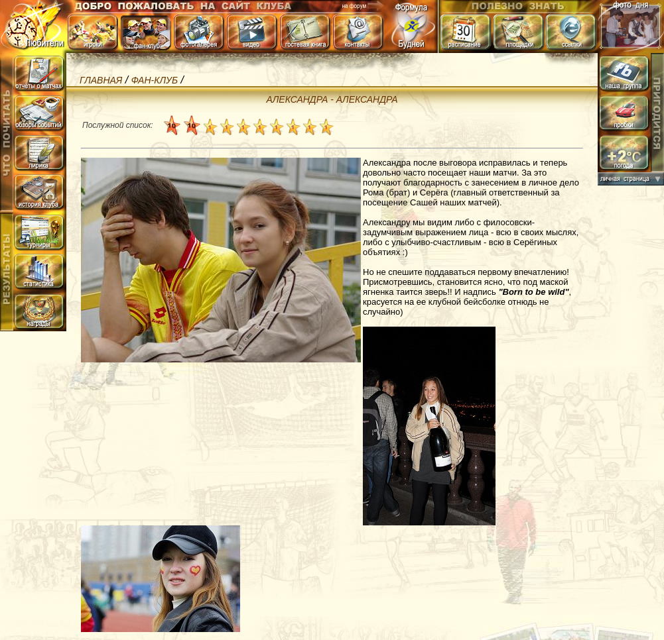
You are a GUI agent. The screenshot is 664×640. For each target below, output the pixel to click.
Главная (101, 80)
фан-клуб (154, 80)
